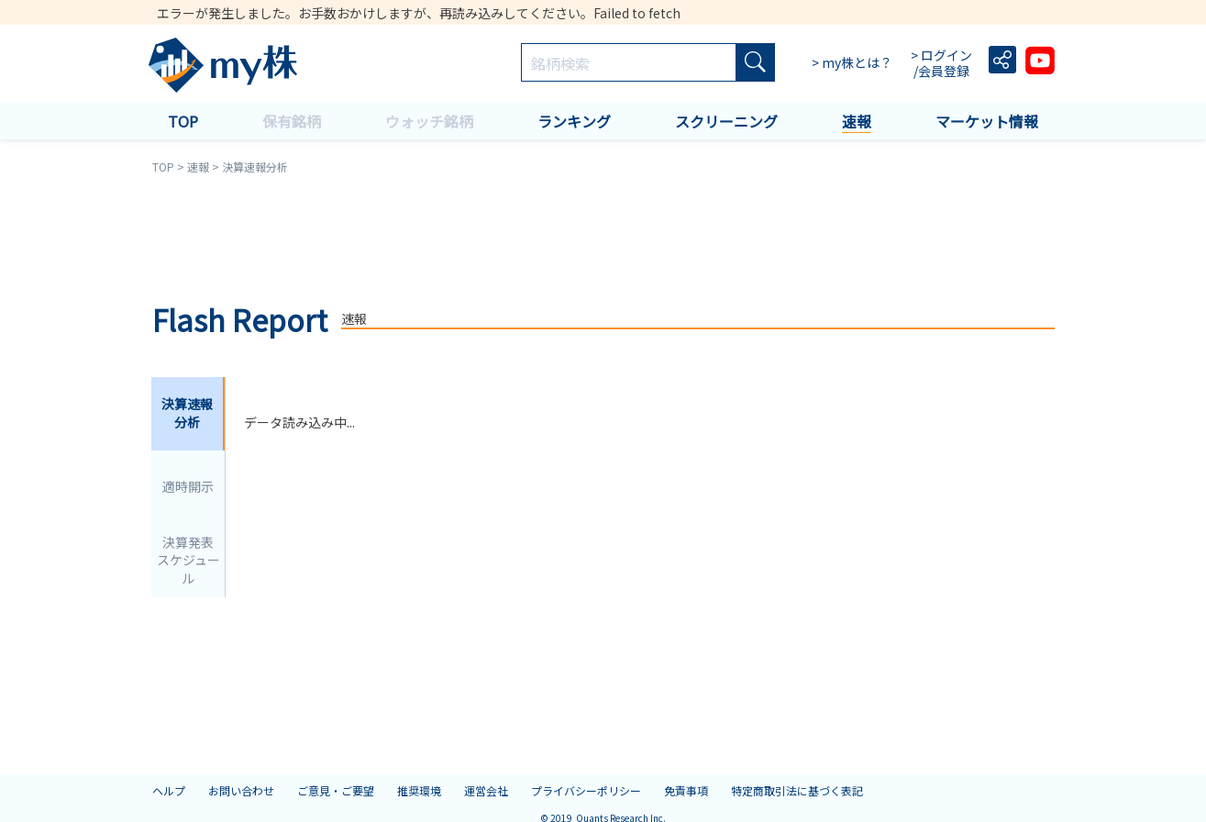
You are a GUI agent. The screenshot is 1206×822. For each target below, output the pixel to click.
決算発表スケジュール (188, 560)
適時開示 (188, 486)
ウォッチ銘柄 (429, 121)
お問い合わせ (241, 790)
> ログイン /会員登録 (943, 63)
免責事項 (686, 790)
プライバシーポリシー (586, 790)
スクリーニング (726, 121)
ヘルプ (168, 790)
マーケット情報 (986, 121)
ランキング (574, 121)
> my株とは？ (852, 63)
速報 (856, 121)
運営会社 (486, 790)
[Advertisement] (603, 235)
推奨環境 (419, 790)
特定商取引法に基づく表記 (797, 790)
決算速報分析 (187, 412)
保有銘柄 (291, 121)
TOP (183, 121)
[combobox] (628, 63)
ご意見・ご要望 (335, 790)
